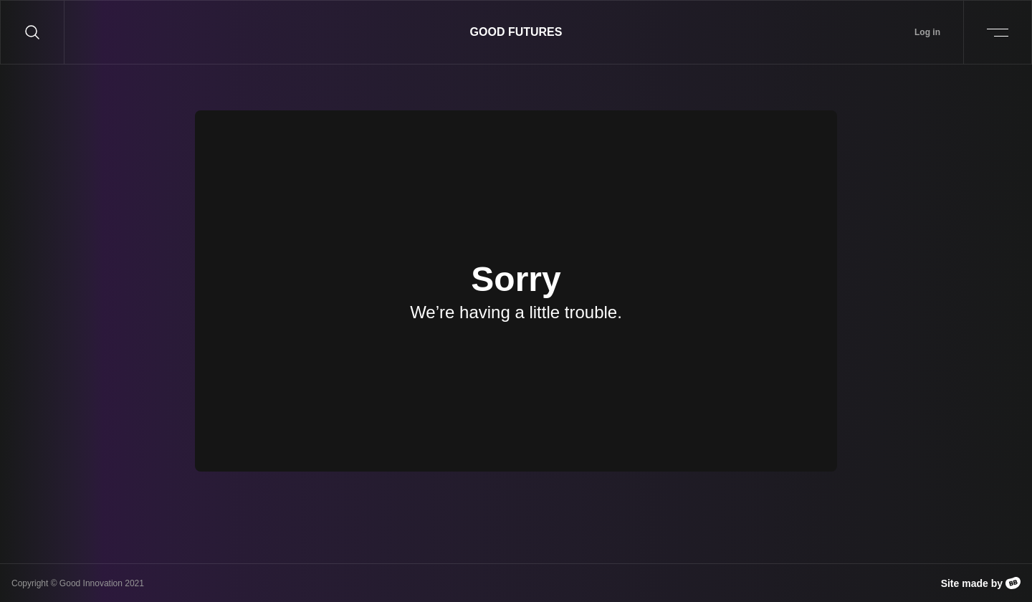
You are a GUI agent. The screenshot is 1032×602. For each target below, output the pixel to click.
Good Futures (516, 32)
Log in (927, 32)
